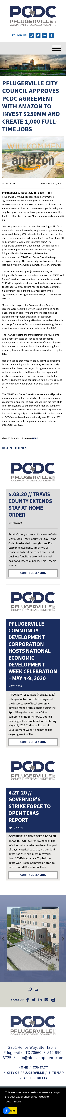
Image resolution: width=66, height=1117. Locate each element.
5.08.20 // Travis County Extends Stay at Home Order (30, 504)
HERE (35, 438)
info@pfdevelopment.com (40, 1058)
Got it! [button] (11, 1110)
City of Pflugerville (25, 1072)
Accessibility (35, 1078)
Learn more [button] (13, 1101)
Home (23, 1067)
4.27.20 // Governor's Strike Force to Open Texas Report (29, 806)
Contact (40, 1067)
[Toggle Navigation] (51, 48)
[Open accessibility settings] (6, 1110)
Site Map (56, 1072)
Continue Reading (33, 573)
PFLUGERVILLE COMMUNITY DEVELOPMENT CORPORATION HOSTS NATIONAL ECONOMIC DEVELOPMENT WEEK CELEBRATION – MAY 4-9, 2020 (32, 651)
